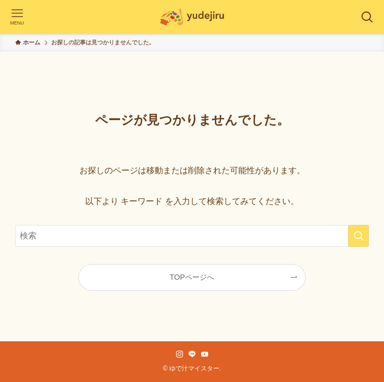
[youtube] (205, 354)
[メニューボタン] (17, 17)
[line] (192, 354)
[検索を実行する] (358, 236)
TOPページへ (192, 277)
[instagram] (179, 354)
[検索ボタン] (367, 17)
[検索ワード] (191, 236)
